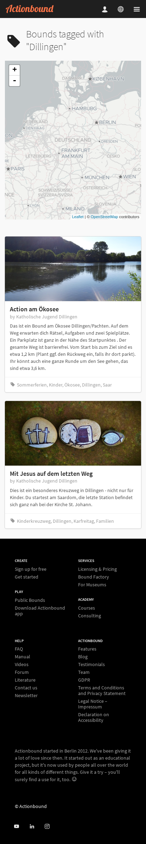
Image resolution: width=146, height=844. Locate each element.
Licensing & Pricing (97, 569)
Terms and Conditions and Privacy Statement (102, 690)
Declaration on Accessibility (93, 717)
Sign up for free (30, 569)
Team (84, 672)
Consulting (89, 615)
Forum (22, 672)
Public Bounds (30, 600)
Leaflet (78, 217)
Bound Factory (93, 577)
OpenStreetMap (104, 217)
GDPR (84, 680)
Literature (25, 680)
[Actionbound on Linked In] (31, 826)
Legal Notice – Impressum (92, 704)
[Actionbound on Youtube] (16, 826)
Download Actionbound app (40, 610)
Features (87, 649)
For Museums (92, 584)
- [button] (14, 81)
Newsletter (26, 695)
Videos (21, 664)
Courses (86, 608)
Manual (22, 656)
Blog (83, 656)
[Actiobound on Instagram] (46, 826)
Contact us (26, 687)
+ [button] (14, 70)
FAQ (19, 649)
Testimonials (91, 664)
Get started (26, 577)
